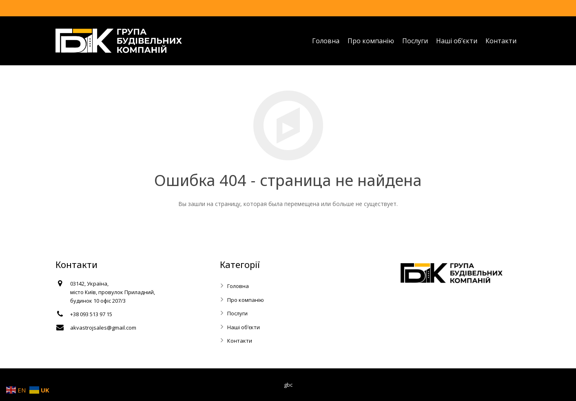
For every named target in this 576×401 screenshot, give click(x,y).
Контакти (239, 340)
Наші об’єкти (243, 327)
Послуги (237, 313)
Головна (238, 286)
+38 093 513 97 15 (91, 314)
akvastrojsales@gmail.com (103, 327)
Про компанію (245, 300)
